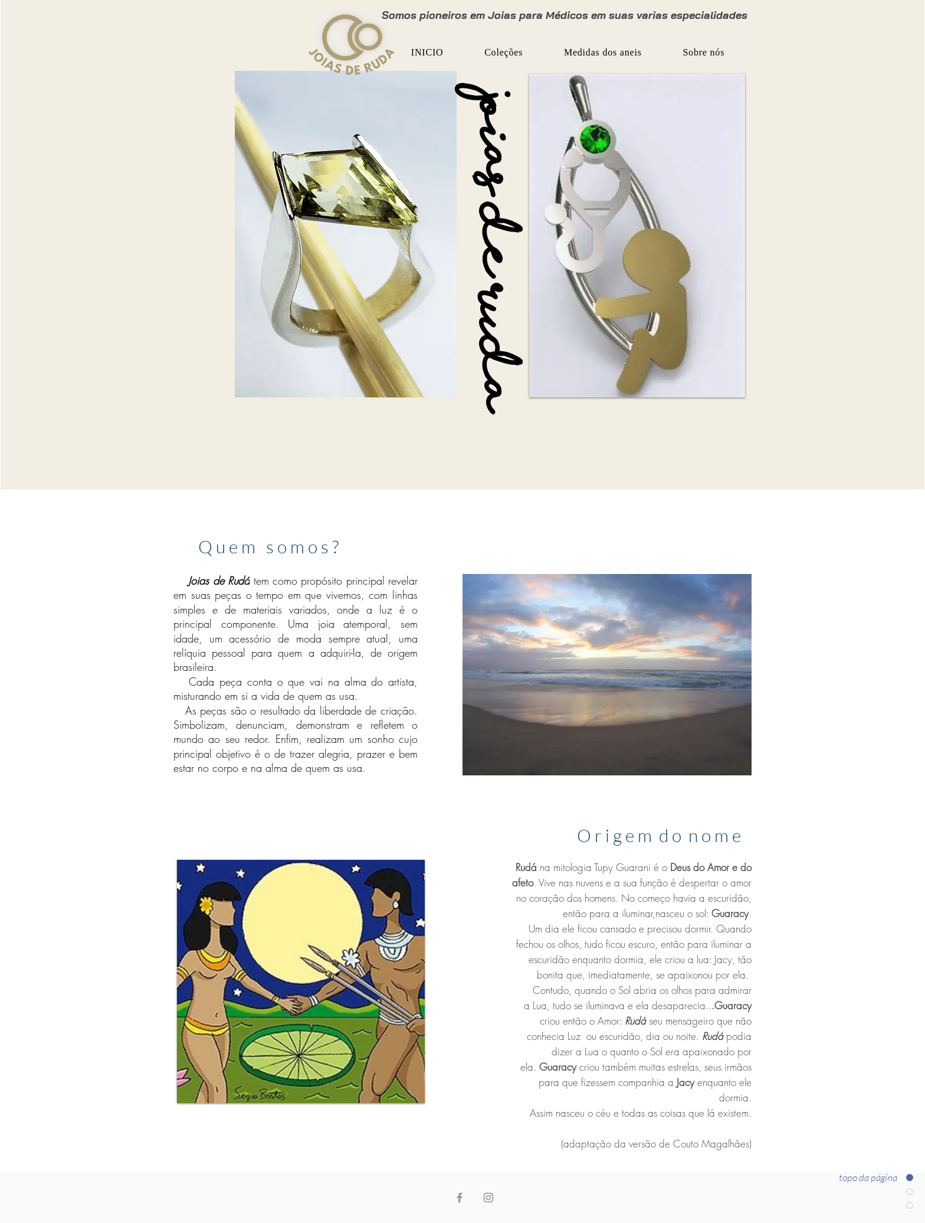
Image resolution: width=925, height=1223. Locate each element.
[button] (503, 52)
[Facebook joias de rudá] (459, 1197)
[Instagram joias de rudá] (488, 1197)
